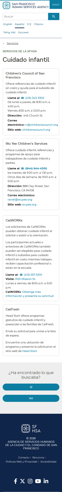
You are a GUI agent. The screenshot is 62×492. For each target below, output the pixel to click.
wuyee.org (29, 204)
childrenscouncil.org (36, 129)
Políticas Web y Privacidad (21, 461)
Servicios (12, 43)
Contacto (23, 457)
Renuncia (38, 457)
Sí (31, 387)
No (31, 398)
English (7, 24)
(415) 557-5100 (33, 274)
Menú (55, 4)
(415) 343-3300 (34, 98)
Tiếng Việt (9, 32)
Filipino (38, 24)
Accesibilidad (48, 461)
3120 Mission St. (25, 279)
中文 (29, 24)
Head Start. (30, 351)
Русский (23, 32)
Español (19, 24)
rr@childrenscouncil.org (41, 124)
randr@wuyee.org (20, 199)
